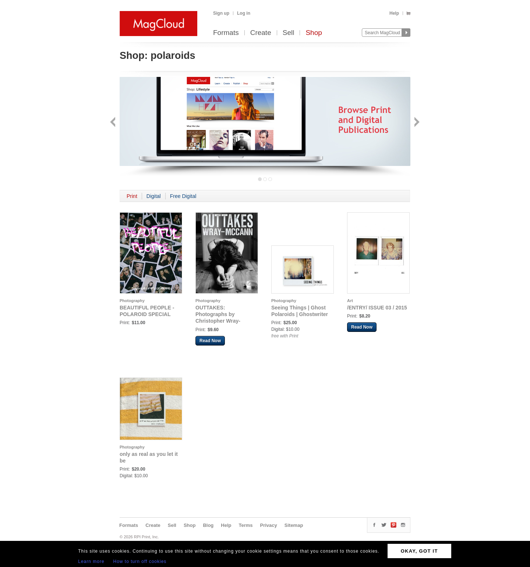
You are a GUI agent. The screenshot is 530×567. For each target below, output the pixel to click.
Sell (288, 32)
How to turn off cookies (140, 561)
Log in (243, 13)
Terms (245, 525)
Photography (132, 300)
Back (113, 122)
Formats (226, 32)
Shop (313, 32)
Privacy (268, 525)
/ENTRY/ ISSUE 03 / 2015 (377, 308)
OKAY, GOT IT (419, 551)
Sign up (221, 13)
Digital (153, 196)
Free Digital (183, 196)
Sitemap (294, 525)
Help (394, 13)
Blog (208, 525)
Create (260, 32)
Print (132, 196)
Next (416, 122)
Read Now (210, 340)
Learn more (91, 561)
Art (350, 300)
